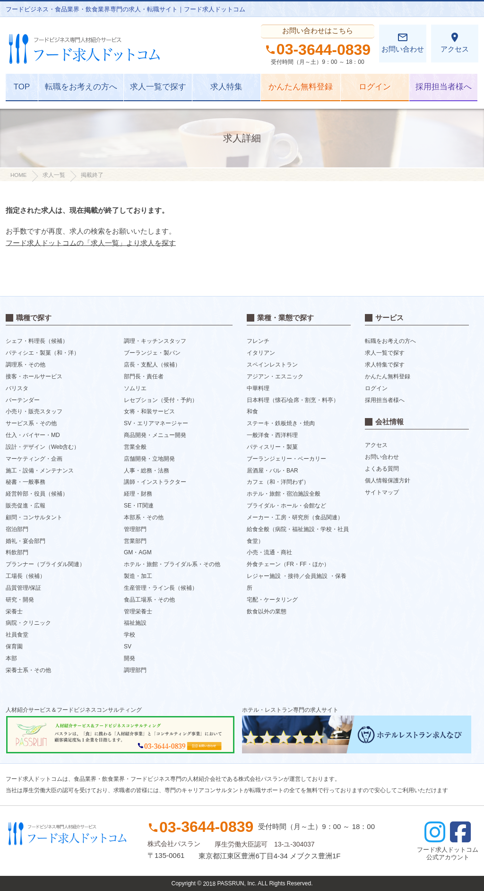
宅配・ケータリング (272, 599)
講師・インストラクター (155, 482)
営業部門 (135, 540)
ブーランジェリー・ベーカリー (286, 458)
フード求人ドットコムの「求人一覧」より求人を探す (91, 243)
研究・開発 (20, 599)
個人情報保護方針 (387, 480)
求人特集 (226, 86)
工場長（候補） (25, 576)
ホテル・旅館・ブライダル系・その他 (172, 564)
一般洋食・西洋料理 (272, 435)
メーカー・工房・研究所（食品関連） (295, 517)
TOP (22, 86)
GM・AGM (138, 552)
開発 (129, 658)
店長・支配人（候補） (152, 364)
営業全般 (135, 447)
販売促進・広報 (25, 505)
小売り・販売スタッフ (34, 411)
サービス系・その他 (31, 423)
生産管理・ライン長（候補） (161, 588)
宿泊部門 (17, 529)
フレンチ (258, 341)
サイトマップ (382, 492)
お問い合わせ (402, 42)
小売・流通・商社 (269, 552)
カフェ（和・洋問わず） (278, 482)
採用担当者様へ (443, 86)
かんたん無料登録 (300, 86)
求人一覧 (54, 175)
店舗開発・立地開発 (149, 458)
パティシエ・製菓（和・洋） (42, 352)
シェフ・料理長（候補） (37, 341)
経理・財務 (138, 493)
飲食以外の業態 (266, 611)
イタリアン (261, 352)
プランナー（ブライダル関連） (45, 564)
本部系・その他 (144, 517)
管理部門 (135, 529)
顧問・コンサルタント (34, 517)
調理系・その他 (25, 364)
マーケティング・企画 (34, 458)
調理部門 (135, 670)
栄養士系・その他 (28, 670)
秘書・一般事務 (25, 482)
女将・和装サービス (149, 411)
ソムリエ (135, 388)
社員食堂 (17, 634)
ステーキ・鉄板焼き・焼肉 (281, 423)
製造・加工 (138, 576)
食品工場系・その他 (149, 599)
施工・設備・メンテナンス (40, 470)
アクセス (455, 42)
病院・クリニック (28, 623)
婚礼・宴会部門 (25, 540)
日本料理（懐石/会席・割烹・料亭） (293, 399)
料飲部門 (17, 552)
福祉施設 (135, 623)
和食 (252, 411)
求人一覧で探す (158, 86)
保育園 (14, 646)
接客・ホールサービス (34, 376)
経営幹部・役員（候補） (37, 493)
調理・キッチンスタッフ (155, 341)
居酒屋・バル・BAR (272, 470)
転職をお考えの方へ (81, 86)
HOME (18, 175)
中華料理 (258, 388)
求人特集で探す (385, 364)
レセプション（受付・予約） (161, 399)
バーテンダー (23, 399)
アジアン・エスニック (275, 376)
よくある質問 (382, 468)
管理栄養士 (138, 611)
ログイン (375, 86)
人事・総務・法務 (146, 470)
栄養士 (14, 611)
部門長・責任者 (144, 376)
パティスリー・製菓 (272, 447)
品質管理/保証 (23, 588)
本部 (11, 658)
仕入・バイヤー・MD (33, 435)
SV (127, 646)
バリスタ (17, 388)
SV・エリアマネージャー (156, 423)
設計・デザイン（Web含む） (42, 447)
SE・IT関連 (139, 505)
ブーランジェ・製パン (152, 352)
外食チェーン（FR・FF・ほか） (288, 564)
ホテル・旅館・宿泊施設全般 (283, 493)
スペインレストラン (272, 364)
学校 (129, 634)
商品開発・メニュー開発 (155, 435)
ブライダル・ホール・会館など (286, 505)
